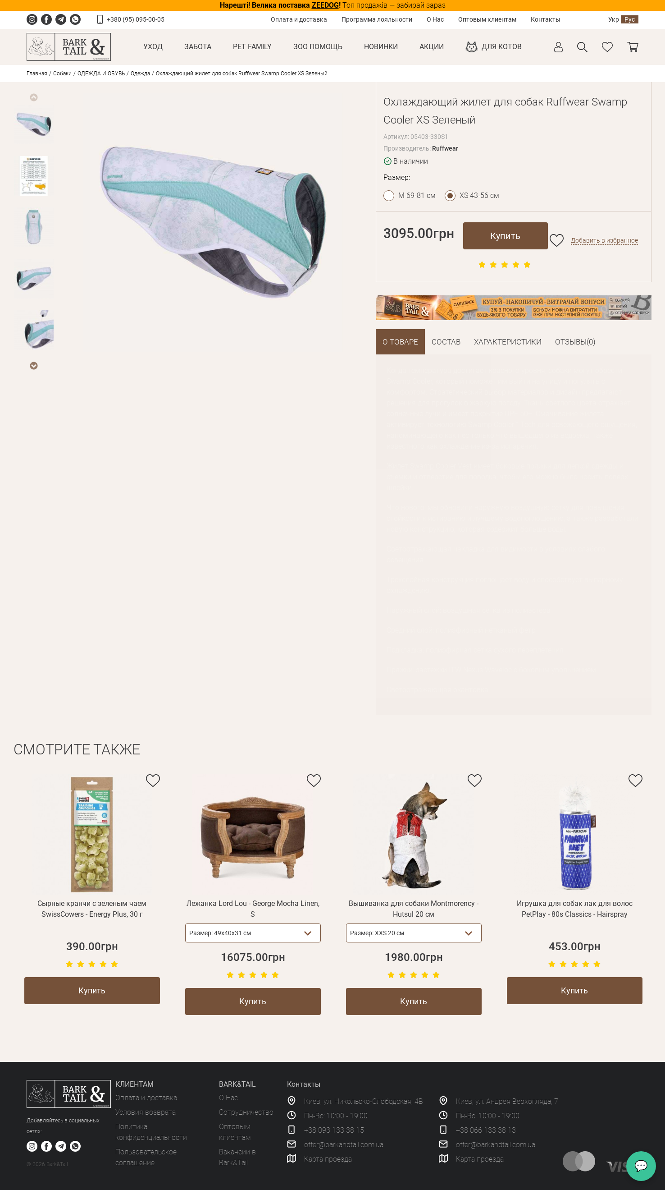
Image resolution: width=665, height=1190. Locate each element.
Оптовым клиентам (487, 19)
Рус (629, 19)
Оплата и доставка (299, 19)
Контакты (545, 19)
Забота (197, 46)
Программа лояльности (377, 19)
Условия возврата (145, 1112)
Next (33, 365)
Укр (613, 19)
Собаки (62, 73)
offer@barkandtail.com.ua (343, 1144)
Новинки (381, 46)
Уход (153, 46)
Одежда (140, 73)
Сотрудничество (246, 1112)
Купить (505, 235)
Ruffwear (445, 148)
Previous (33, 97)
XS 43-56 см (479, 195)
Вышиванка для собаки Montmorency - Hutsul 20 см (413, 909)
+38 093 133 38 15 (334, 1130)
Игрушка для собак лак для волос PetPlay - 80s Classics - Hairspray (575, 909)
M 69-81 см (417, 195)
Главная (37, 73)
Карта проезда (328, 1159)
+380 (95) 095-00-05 (135, 19)
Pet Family (252, 46)
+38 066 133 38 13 (486, 1130)
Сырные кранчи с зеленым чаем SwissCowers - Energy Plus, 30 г (91, 909)
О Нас (435, 19)
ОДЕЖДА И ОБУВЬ (101, 73)
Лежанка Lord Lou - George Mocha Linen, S (253, 909)
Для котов (502, 46)
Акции (431, 46)
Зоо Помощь (317, 46)
